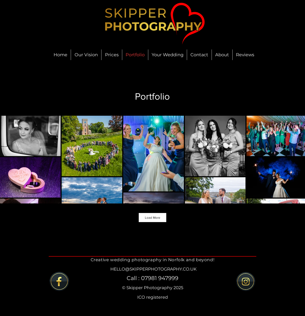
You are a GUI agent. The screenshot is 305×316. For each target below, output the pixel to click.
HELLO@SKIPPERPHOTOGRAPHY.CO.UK (153, 269)
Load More (152, 217)
